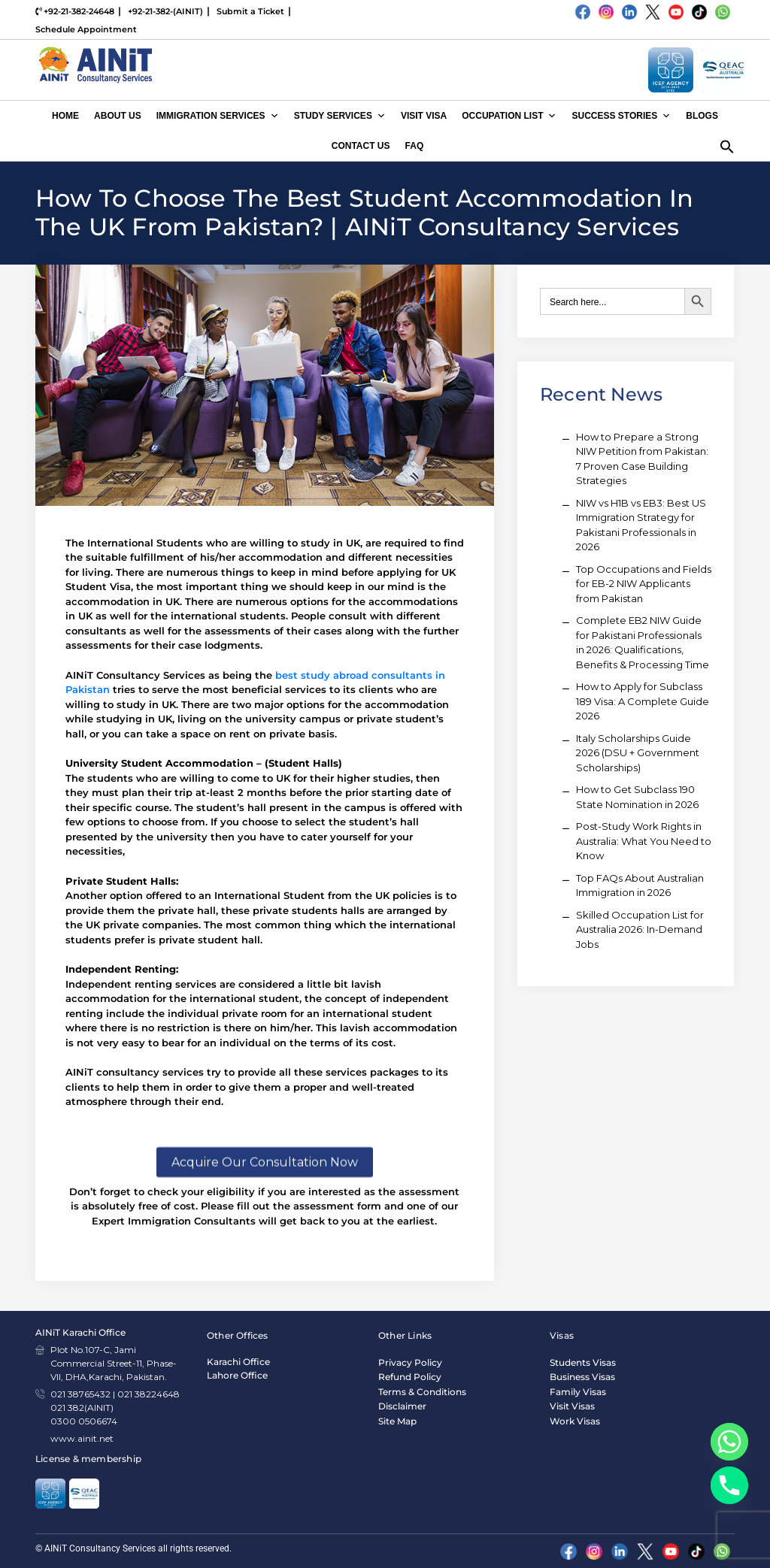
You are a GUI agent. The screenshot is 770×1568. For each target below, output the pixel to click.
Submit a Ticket (250, 11)
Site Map (397, 1421)
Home (65, 115)
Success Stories (621, 116)
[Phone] (729, 1485)
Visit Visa (424, 115)
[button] (727, 145)
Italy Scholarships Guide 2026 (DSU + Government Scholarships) (637, 752)
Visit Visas (572, 1406)
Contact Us (361, 146)
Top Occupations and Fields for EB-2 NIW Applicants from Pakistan (643, 583)
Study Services (340, 116)
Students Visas (583, 1362)
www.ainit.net (82, 1438)
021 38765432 (80, 1394)
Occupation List (509, 116)
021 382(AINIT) (82, 1407)
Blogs (702, 115)
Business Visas (582, 1376)
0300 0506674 (83, 1421)
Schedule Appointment (86, 29)
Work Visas (575, 1421)
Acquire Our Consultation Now (264, 1222)
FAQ (414, 146)
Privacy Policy (410, 1362)
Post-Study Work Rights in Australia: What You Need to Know (643, 840)
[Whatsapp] (729, 1442)
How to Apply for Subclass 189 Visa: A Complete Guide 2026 (642, 701)
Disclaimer (402, 1406)
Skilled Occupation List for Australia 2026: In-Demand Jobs (640, 929)
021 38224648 (148, 1394)
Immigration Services (217, 116)
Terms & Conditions (422, 1391)
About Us (117, 115)
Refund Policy (409, 1376)
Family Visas (578, 1391)
